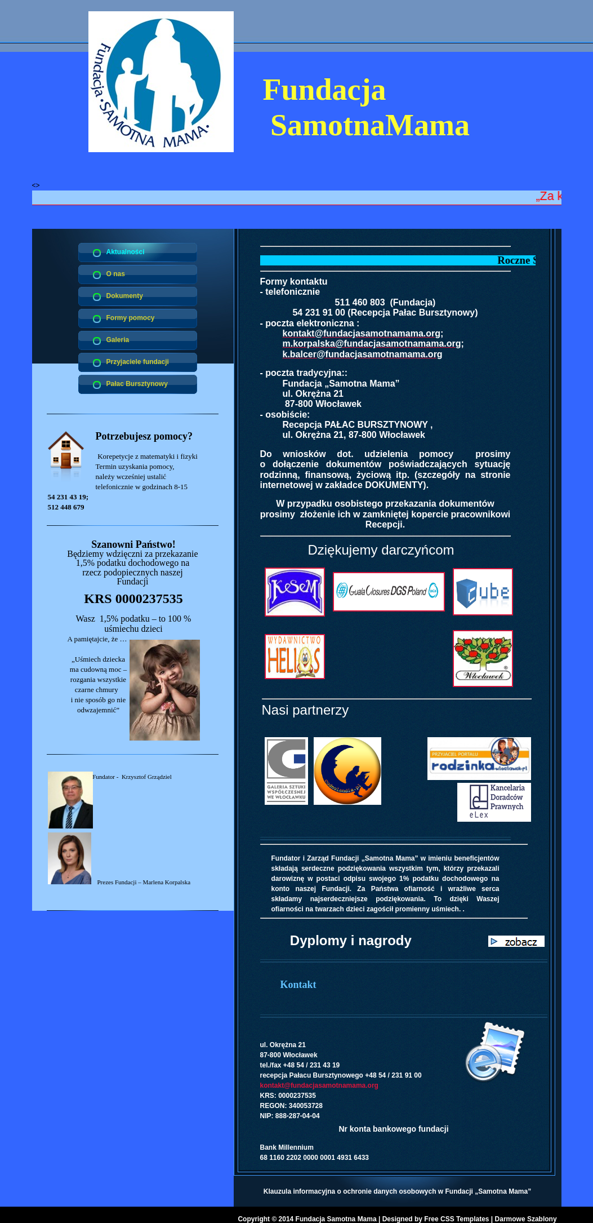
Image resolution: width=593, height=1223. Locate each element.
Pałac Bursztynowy (137, 384)
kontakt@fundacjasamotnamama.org (319, 1085)
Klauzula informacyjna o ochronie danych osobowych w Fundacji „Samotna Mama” (397, 1191)
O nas (115, 274)
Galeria (118, 340)
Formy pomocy (130, 318)
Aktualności (125, 252)
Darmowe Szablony (526, 1219)
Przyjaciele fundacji (137, 362)
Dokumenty (124, 296)
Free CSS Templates (456, 1219)
